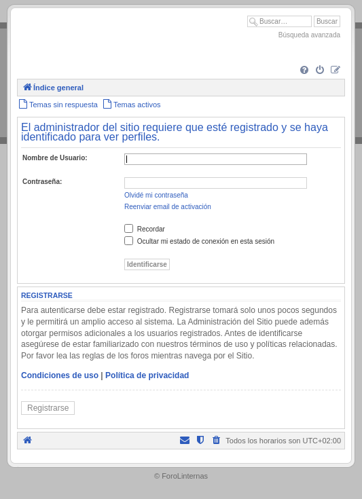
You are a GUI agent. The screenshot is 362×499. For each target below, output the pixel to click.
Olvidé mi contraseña (156, 195)
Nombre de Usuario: (55, 158)
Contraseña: (42, 181)
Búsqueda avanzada (309, 35)
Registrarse (48, 408)
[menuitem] (304, 71)
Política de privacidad (147, 375)
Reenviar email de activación (167, 206)
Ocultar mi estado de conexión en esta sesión (199, 241)
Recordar (144, 229)
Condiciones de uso (59, 375)
